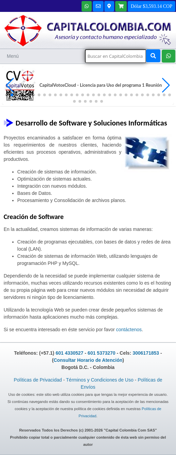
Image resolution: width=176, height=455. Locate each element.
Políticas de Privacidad (38, 380)
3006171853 (146, 353)
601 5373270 (102, 353)
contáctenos (129, 329)
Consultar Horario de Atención (88, 360)
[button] (166, 85)
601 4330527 (70, 353)
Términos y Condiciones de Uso (99, 380)
